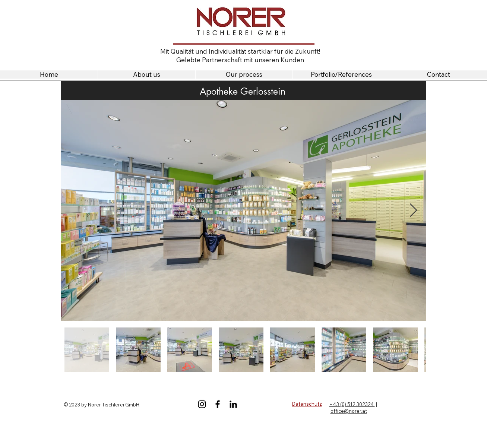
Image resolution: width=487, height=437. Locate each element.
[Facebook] (217, 404)
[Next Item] (413, 210)
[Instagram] (202, 404)
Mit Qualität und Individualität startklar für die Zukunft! (240, 51)
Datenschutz (307, 404)
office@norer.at (349, 411)
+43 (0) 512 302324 (352, 404)
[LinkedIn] (233, 404)
